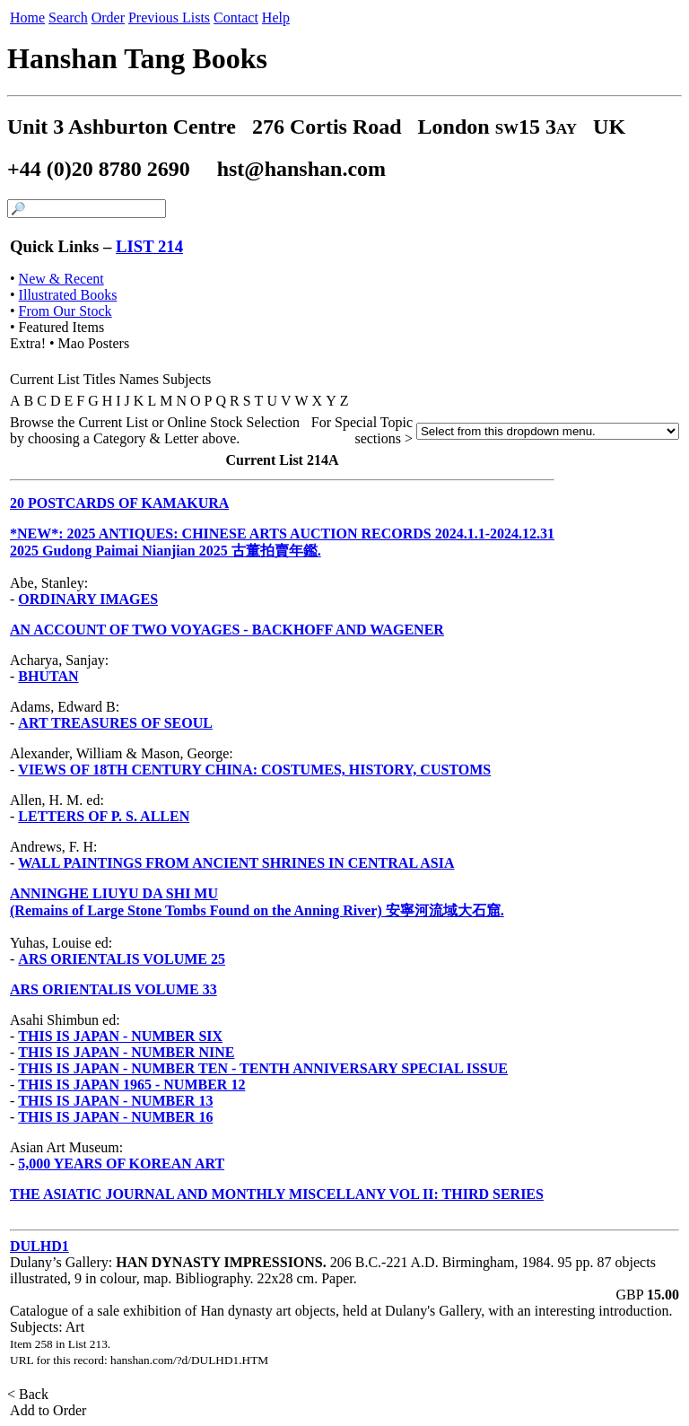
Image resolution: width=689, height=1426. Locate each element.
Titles (99, 379)
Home (27, 17)
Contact (236, 17)
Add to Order (48, 1410)
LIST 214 (149, 246)
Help (276, 17)
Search (68, 17)
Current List (45, 379)
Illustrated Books (68, 294)
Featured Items (62, 327)
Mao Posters (94, 343)
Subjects (186, 379)
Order (108, 17)
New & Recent (61, 278)
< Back (29, 1394)
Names (139, 379)
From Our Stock (65, 311)
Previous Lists (169, 17)
